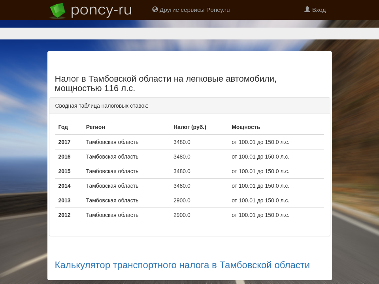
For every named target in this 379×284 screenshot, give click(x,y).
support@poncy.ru (230, 268)
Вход (315, 9)
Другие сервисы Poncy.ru (191, 9)
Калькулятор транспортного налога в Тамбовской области (182, 237)
